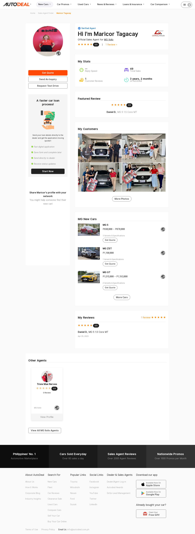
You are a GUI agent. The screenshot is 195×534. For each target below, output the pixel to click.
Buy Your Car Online (57, 521)
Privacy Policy (48, 529)
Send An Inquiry (48, 79)
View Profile (46, 417)
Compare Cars (54, 510)
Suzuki (73, 504)
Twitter (93, 499)
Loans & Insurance (134, 4)
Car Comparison (160, 4)
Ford (72, 499)
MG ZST (107, 248)
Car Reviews (53, 493)
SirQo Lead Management (118, 493)
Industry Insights (33, 499)
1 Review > (111, 44)
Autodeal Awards (115, 487)
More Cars (122, 297)
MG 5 (105, 225)
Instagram (94, 487)
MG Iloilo (108, 39)
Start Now (48, 171)
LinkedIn (93, 504)
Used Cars (84, 4)
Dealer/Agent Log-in (116, 482)
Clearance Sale (55, 499)
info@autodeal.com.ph (78, 529)
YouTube (94, 493)
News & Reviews (107, 4)
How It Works (31, 487)
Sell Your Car (54, 516)
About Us (29, 482)
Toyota (73, 482)
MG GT (106, 272)
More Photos (122, 198)
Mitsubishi (75, 487)
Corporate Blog (32, 493)
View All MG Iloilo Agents (45, 430)
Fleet (50, 487)
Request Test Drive (48, 85)
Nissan (73, 493)
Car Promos (64, 4)
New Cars (44, 4)
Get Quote (48, 72)
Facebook (94, 482)
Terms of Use (31, 529)
